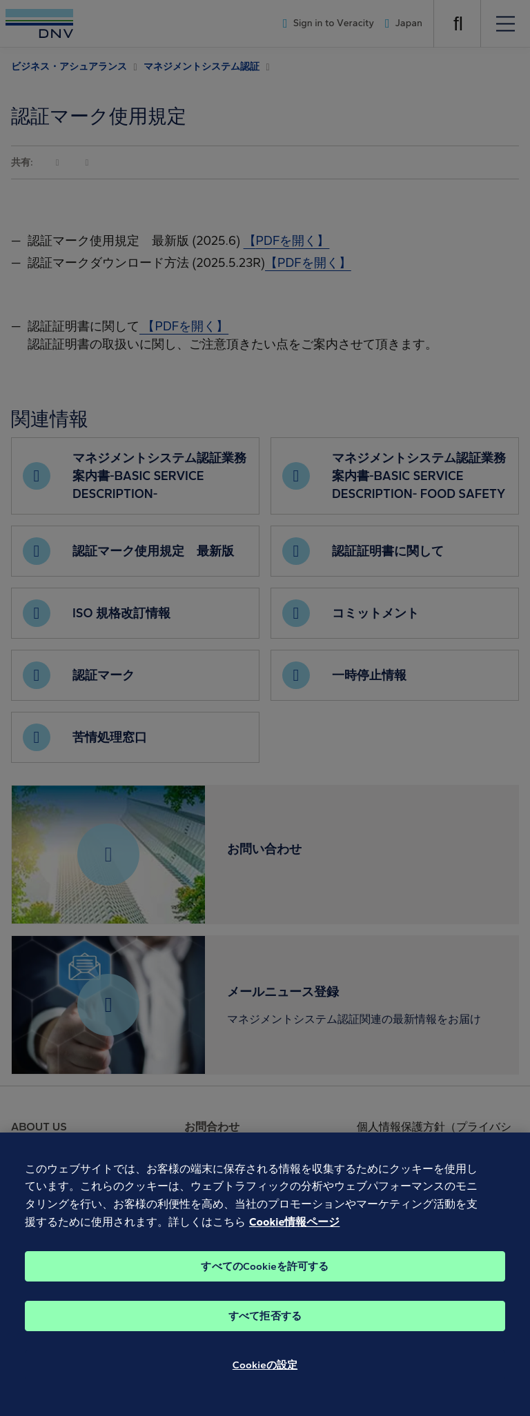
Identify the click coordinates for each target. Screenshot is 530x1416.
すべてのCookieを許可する (264, 1280)
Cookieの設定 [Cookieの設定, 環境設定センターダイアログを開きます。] (265, 1379)
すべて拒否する (265, 1330)
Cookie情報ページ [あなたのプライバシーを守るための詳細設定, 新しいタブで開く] (294, 1235)
